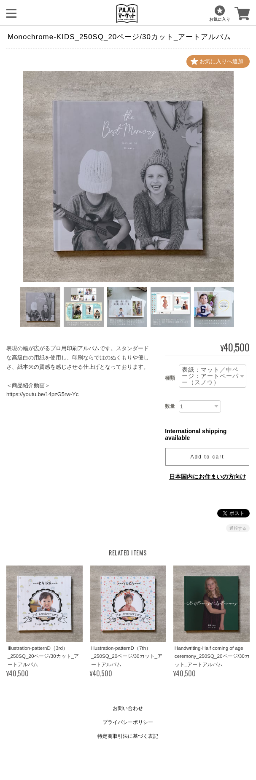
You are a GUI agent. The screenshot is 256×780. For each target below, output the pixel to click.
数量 (170, 406)
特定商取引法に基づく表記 (127, 736)
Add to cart (207, 457)
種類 (170, 378)
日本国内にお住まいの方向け (207, 476)
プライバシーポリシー (127, 722)
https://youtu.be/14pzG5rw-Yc (42, 394)
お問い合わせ (128, 708)
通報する (237, 528)
